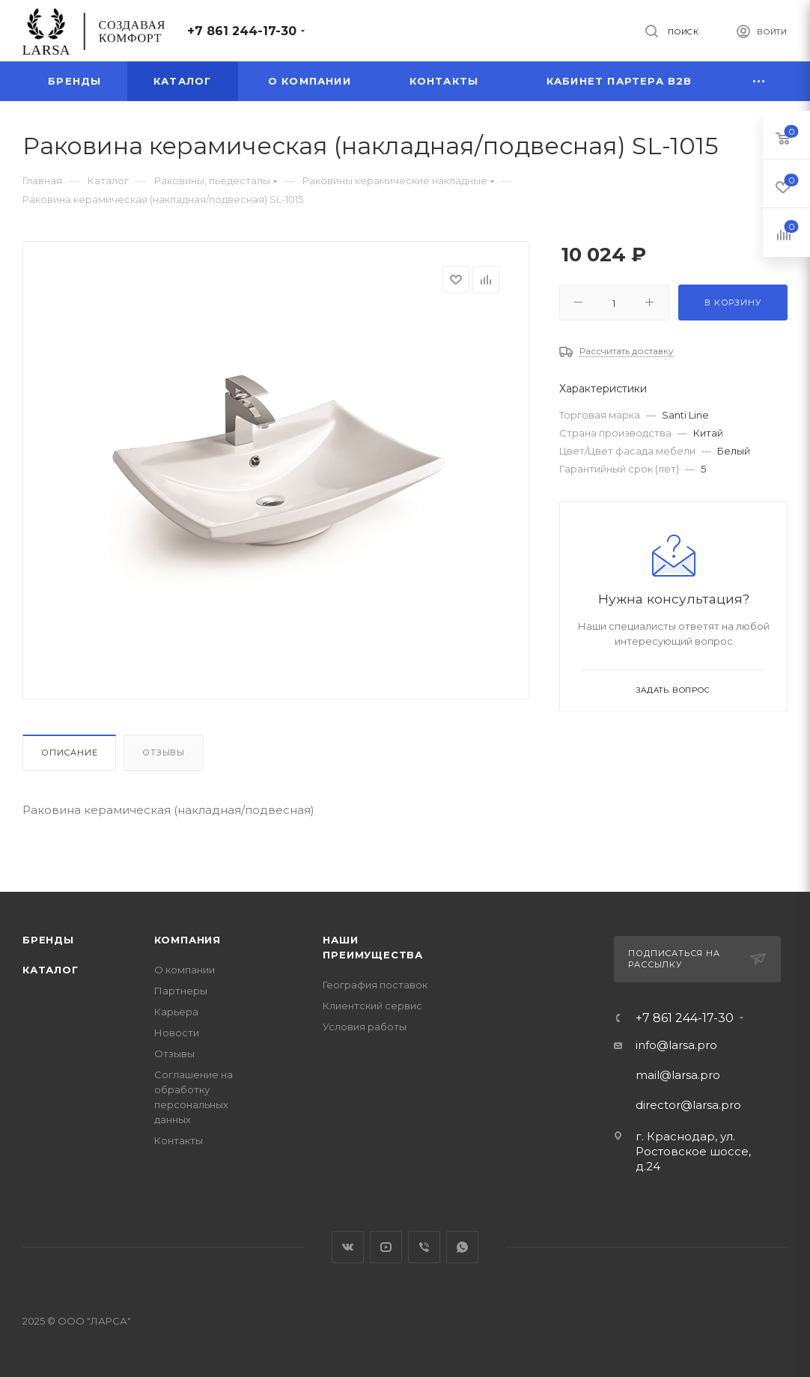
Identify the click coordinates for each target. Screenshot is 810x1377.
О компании (184, 970)
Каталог (50, 970)
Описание (69, 752)
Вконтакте (348, 1247)
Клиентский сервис (372, 1006)
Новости (176, 1033)
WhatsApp (462, 1247)
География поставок (375, 985)
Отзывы (163, 752)
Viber (424, 1247)
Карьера (176, 1012)
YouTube (386, 1247)
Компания (187, 940)
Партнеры (180, 991)
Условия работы (364, 1027)
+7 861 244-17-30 (241, 31)
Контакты (178, 1140)
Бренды (48, 940)
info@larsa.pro (676, 1045)
